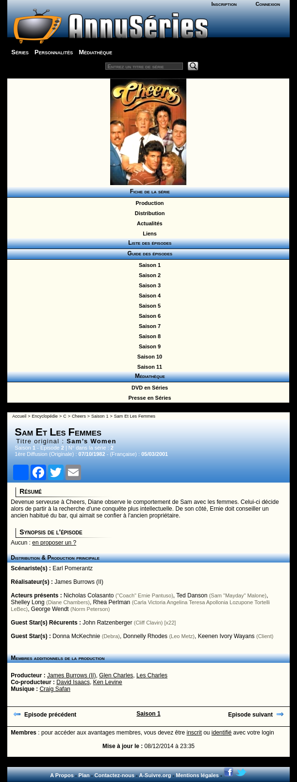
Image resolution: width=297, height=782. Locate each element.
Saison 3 (148, 285)
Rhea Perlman (112, 602)
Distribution (148, 213)
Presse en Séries (148, 398)
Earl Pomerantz (72, 568)
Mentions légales (197, 775)
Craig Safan (55, 689)
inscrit (194, 732)
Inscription (223, 4)
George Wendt (50, 609)
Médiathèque (95, 52)
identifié (221, 732)
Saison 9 (148, 346)
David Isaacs (73, 682)
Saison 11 (148, 367)
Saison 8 (148, 336)
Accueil (19, 416)
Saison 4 (148, 295)
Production (148, 203)
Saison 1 (148, 265)
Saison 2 (148, 275)
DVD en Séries (148, 388)
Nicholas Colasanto (89, 595)
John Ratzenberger (107, 622)
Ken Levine (107, 682)
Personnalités (53, 52)
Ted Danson (191, 595)
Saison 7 (148, 326)
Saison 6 (148, 316)
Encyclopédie (45, 416)
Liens (148, 233)
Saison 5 (148, 306)
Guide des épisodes (148, 253)
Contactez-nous (115, 775)
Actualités (148, 223)
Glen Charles (116, 675)
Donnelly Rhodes (145, 636)
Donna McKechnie (76, 636)
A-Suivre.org (155, 775)
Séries (20, 52)
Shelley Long (27, 602)
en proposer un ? (54, 542)
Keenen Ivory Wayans (226, 636)
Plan (84, 775)
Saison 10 (148, 357)
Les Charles (151, 675)
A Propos (62, 775)
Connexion (267, 4)
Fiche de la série (148, 191)
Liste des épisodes (148, 242)
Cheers (79, 416)
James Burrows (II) (78, 582)
